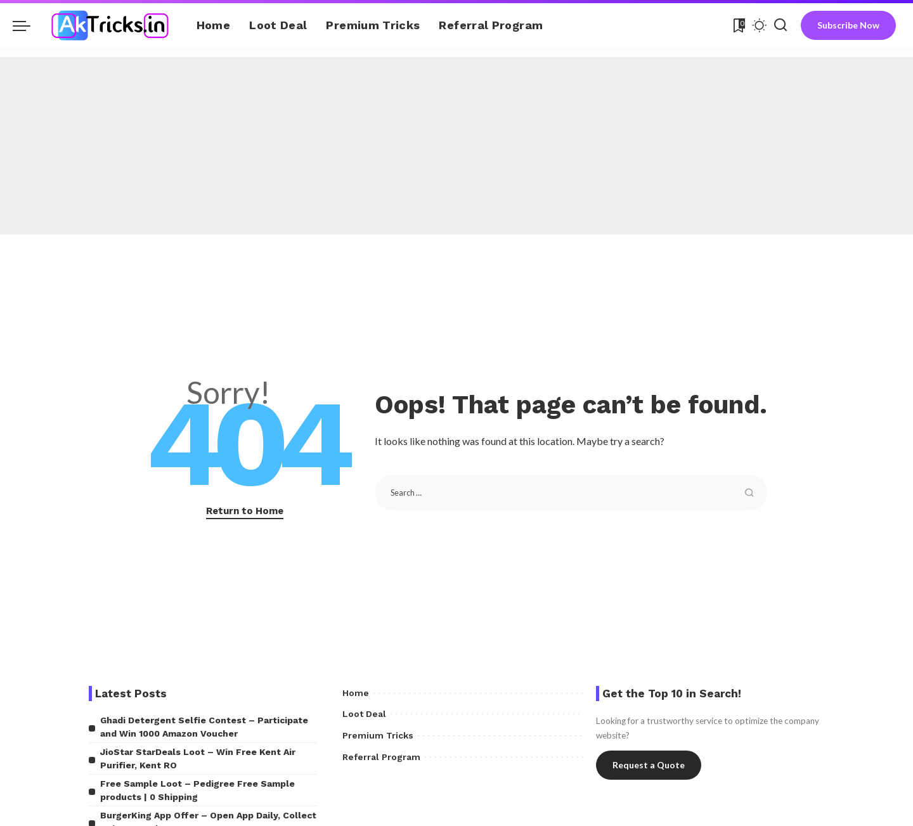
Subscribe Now (848, 25)
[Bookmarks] (738, 25)
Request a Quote (648, 764)
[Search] (780, 25)
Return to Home (244, 511)
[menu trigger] (28, 25)
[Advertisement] (456, 146)
